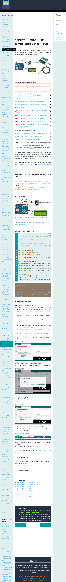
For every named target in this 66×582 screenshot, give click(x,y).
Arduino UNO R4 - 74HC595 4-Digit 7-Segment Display (6, 304)
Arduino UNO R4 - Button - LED (6, 83)
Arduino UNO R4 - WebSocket (6, 534)
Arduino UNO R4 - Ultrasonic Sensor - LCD (6, 183)
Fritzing (32, 217)
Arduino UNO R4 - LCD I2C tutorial (27, 189)
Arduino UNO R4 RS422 (6, 511)
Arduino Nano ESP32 (21, 24)
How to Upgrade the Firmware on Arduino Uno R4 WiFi (6, 30)
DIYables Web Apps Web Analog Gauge (7, 566)
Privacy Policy (40, 578)
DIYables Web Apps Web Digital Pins (6, 570)
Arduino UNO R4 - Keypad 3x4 (6, 327)
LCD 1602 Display (29, 165)
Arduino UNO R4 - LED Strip (6, 489)
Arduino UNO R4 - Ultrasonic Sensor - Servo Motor (6, 177)
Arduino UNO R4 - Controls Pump (6, 430)
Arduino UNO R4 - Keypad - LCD (6, 334)
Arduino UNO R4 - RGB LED (6, 53)
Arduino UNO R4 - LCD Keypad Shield (6, 272)
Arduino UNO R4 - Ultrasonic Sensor (6, 157)
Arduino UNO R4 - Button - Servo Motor (6, 87)
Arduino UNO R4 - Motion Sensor (6, 193)
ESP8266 (16, 14)
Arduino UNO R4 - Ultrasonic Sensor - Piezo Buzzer (6, 172)
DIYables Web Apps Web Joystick (6, 573)
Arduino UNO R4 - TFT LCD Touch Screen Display (6, 292)
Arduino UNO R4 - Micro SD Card (6, 494)
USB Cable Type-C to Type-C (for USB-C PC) (30, 96)
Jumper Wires (20, 107)
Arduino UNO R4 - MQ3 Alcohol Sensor (7, 473)
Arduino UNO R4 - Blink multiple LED (6, 45)
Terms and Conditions (28, 578)
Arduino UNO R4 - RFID (6, 411)
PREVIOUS (20, 525)
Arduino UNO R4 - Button (6, 61)
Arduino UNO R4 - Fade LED (6, 49)
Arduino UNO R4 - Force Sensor (6, 455)
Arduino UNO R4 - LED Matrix (6, 319)
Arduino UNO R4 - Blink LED (6, 37)
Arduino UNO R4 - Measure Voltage (6, 465)
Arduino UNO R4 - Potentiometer (6, 93)
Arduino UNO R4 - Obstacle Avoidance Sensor (6, 479)
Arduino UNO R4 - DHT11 (6, 353)
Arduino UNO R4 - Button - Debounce (6, 65)
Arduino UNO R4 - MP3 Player (6, 499)
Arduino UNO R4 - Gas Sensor (6, 470)
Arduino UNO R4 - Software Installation (6, 21)
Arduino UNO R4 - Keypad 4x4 (6, 331)
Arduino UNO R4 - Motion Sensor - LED (7, 197)
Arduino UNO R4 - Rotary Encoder (6, 108)
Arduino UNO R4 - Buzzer (6, 117)
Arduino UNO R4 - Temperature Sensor (7, 339)
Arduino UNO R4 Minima (37, 85)
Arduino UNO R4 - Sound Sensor (6, 450)
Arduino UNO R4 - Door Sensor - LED (6, 396)
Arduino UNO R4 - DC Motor (6, 121)
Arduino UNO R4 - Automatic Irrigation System (7, 259)
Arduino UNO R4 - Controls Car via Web (6, 538)
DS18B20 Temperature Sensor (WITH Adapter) (30, 101)
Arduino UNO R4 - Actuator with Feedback (6, 239)
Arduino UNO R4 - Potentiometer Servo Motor (6, 103)
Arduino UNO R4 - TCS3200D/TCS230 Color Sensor (6, 439)
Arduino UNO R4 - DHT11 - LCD (6, 372)
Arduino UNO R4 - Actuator (6, 234)
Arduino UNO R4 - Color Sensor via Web (6, 445)
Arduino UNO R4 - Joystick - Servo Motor (6, 249)
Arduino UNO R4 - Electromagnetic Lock (6, 406)
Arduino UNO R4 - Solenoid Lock (6, 401)
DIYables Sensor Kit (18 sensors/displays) (28, 139)
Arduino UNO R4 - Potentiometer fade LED (6, 97)
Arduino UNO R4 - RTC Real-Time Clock (6, 417)
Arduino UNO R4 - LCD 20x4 (6, 268)
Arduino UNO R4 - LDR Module (6, 135)
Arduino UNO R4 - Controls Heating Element (6, 229)
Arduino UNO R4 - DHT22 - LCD (6, 383)
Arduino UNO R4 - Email (6, 552)
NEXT (46, 525)
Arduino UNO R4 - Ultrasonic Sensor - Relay (6, 167)
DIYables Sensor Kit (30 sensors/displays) (28, 136)
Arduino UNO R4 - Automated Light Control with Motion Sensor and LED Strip (6, 214)
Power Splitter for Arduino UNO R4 (31, 121)
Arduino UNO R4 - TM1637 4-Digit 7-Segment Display (6, 309)
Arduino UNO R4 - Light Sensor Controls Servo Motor (6, 151)
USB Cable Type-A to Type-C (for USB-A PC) (30, 93)
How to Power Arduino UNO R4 (6, 25)
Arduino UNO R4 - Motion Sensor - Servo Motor (6, 207)
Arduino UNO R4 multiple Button (6, 68)
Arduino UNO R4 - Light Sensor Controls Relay (6, 145)
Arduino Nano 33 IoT (25, 24)
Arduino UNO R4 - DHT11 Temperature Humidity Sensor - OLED (6, 368)
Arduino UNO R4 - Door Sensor (6, 393)
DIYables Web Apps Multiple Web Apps (6, 563)
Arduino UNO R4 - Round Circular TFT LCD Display (6, 298)
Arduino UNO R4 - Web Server (6, 530)
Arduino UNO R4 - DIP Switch (6, 79)
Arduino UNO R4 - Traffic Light (6, 56)
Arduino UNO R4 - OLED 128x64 (6, 276)
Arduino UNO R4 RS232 (6, 504)
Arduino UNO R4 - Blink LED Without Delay (6, 41)
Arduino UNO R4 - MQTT (6, 544)
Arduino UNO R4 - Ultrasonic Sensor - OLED (6, 188)
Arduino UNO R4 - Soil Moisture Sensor (7, 255)
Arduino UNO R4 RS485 (6, 508)
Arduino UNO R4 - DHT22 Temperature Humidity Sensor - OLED (6, 378)
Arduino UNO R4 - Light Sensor (6, 131)
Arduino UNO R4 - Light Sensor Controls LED (6, 139)
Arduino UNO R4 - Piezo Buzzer (6, 113)
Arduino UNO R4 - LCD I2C (6, 265)
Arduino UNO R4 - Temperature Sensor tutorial (30, 187)
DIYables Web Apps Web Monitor (6, 577)
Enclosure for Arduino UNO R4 (30, 118)
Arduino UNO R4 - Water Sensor (6, 423)
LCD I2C (18, 99)
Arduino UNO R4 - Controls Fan (6, 224)
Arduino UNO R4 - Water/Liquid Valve (6, 426)
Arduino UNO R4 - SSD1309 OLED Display (6, 284)
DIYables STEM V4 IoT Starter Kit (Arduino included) (31, 133)
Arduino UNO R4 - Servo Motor (6, 126)
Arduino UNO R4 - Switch (6, 72)
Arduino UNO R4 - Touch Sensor (6, 388)
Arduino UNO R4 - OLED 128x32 (6, 279)
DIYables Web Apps (6, 556)
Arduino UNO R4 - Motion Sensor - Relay (6, 201)
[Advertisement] (33, 544)
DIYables (33, 148)
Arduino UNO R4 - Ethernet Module (6, 525)
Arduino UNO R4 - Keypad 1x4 (6, 324)
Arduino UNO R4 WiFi (22, 85)
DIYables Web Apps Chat (6, 559)
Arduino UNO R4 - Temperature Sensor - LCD (7, 344)
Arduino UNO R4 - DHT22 (6, 357)
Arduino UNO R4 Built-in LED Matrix (6, 315)
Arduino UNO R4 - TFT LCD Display (6, 288)
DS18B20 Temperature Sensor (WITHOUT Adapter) (31, 104)
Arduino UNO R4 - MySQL (6, 547)
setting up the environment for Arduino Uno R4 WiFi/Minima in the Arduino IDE (34, 311)
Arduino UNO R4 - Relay (6, 221)
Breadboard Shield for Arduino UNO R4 (32, 115)
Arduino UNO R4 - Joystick (6, 244)
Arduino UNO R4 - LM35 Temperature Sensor (6, 361)
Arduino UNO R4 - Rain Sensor (6, 433)
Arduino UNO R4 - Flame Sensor (6, 460)
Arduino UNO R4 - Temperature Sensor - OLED (7, 349)
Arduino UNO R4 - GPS (6, 485)
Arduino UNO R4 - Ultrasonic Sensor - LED (6, 162)
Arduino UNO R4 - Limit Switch (6, 75)
